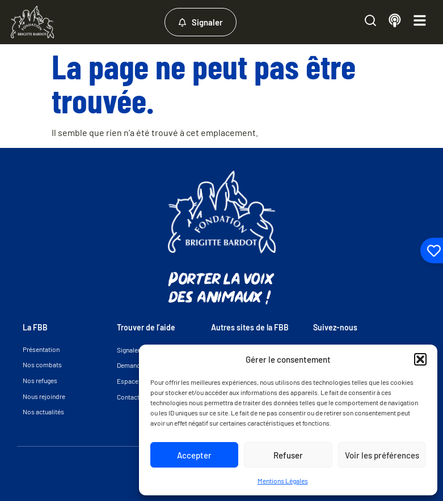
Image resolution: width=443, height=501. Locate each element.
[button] (420, 359)
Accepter (194, 455)
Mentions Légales (283, 481)
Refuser (288, 455)
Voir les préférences (382, 455)
